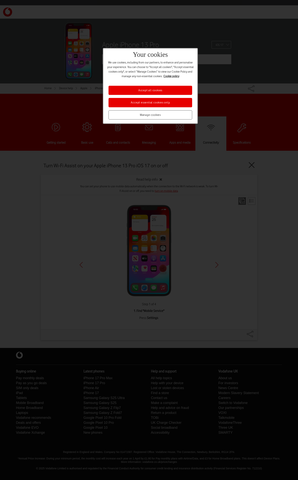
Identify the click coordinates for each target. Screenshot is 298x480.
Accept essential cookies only (150, 102)
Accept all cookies (150, 90)
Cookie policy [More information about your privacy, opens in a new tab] (171, 76)
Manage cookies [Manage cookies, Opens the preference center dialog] (150, 115)
